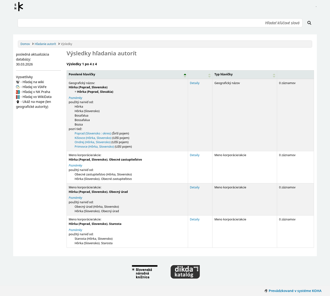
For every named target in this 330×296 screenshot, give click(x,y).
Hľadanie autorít (45, 44)
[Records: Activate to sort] (295, 74)
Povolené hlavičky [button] (82, 74)
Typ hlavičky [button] (223, 74)
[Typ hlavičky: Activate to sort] (244, 74)
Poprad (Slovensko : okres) (93, 133)
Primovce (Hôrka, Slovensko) (94, 147)
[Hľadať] (309, 22)
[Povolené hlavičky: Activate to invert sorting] (127, 74)
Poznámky (75, 98)
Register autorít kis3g (20, 6)
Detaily (195, 83)
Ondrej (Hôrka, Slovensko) (93, 142)
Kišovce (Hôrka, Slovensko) (93, 138)
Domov (25, 44)
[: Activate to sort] (200, 74)
